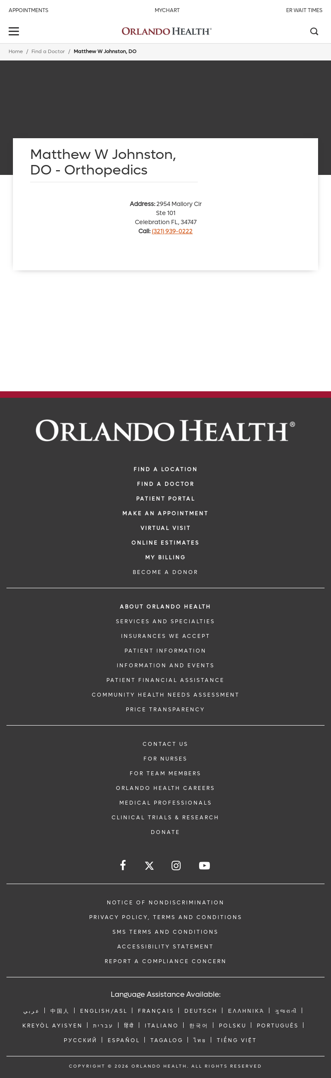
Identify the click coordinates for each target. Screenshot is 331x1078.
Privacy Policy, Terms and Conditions (165, 917)
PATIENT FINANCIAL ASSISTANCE (165, 680)
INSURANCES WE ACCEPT (165, 636)
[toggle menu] (15, 32)
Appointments (28, 10)
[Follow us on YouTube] (205, 866)
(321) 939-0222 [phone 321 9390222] (172, 231)
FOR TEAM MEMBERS (165, 773)
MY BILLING (165, 557)
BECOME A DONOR (165, 572)
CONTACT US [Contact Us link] (165, 744)
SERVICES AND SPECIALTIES (165, 621)
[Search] (313, 32)
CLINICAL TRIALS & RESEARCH (165, 817)
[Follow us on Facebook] (123, 866)
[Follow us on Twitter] (149, 867)
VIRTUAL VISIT (166, 528)
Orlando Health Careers (165, 788)
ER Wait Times (304, 10)
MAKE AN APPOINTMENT (165, 513)
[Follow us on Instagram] (177, 866)
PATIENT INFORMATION (165, 650)
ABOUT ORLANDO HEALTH (165, 606)
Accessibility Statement (165, 946)
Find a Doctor (48, 51)
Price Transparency (165, 709)
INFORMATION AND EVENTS (166, 665)
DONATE (165, 832)
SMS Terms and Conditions (165, 932)
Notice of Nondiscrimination (166, 902)
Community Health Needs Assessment (166, 694)
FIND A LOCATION (166, 469)
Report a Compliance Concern (166, 961)
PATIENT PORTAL (165, 498)
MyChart (167, 10)
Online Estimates (165, 542)
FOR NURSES (165, 758)
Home (16, 51)
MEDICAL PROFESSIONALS (165, 802)
